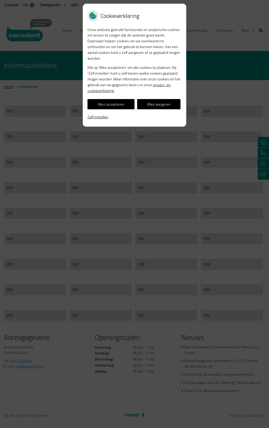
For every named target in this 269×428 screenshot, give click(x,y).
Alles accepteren (111, 104)
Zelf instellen (97, 117)
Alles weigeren (159, 104)
